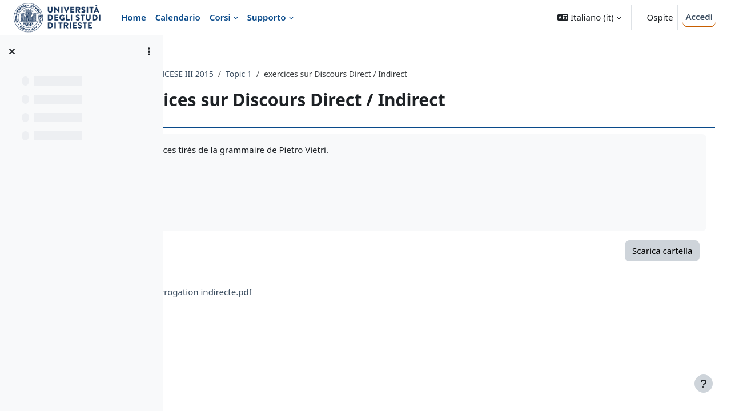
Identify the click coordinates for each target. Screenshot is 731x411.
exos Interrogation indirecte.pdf (290, 291)
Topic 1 (340, 73)
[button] (589, 17)
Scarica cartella (646, 250)
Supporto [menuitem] (266, 17)
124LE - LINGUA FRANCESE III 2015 (250, 73)
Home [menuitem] (133, 17)
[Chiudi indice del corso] (12, 51)
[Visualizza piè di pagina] (703, 383)
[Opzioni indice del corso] (149, 51)
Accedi (699, 16)
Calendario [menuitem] (177, 17)
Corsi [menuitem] (220, 17)
